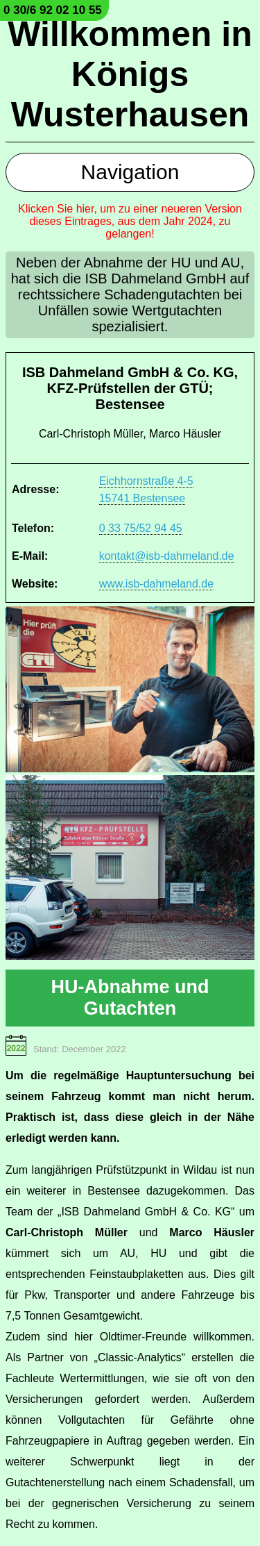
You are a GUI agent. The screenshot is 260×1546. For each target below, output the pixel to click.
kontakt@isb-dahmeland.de (166, 556)
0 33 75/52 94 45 (140, 528)
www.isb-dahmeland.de (156, 584)
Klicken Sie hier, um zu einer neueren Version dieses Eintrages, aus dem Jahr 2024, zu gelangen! (130, 221)
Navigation (130, 171)
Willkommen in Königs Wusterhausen (130, 74)
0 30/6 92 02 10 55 (52, 10)
